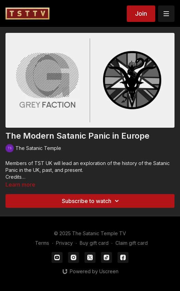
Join (141, 13)
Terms (42, 243)
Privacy (64, 243)
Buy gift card (94, 243)
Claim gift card (131, 243)
